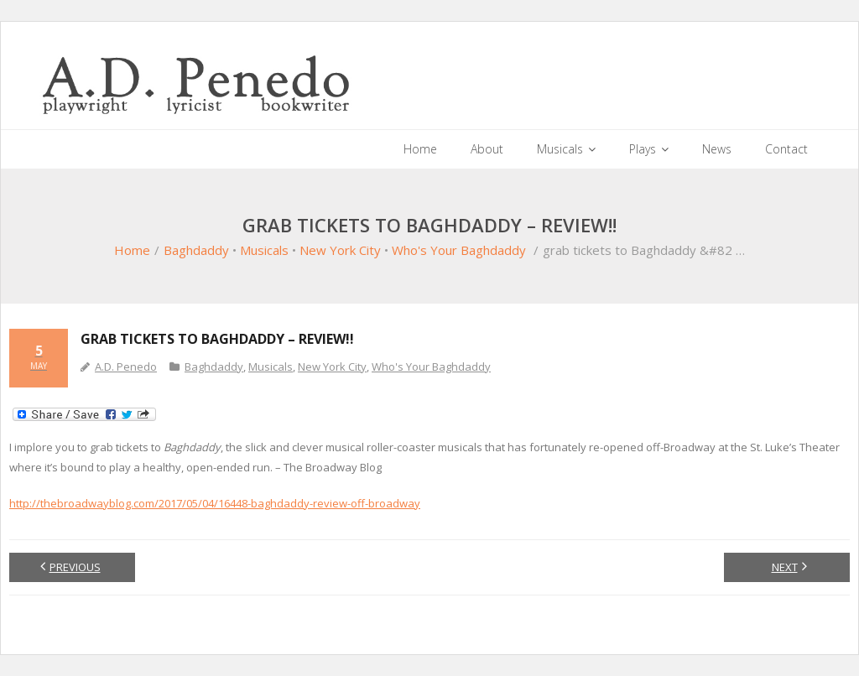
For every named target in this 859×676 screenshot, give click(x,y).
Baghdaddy (196, 250)
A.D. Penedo (126, 366)
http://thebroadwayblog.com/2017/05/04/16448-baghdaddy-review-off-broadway (214, 503)
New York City (340, 250)
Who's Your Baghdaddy (459, 250)
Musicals (264, 250)
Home (132, 250)
